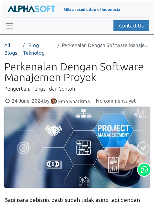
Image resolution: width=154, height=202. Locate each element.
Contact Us (131, 25)
